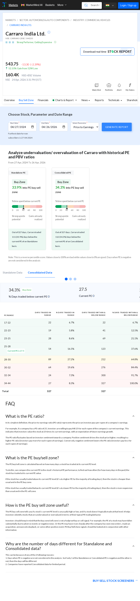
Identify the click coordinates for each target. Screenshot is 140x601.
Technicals (114, 100)
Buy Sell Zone (26, 100)
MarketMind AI (32, 5)
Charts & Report (63, 100)
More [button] (62, 5)
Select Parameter (80, 122)
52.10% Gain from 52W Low (23, 68)
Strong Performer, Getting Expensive (34, 42)
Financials (43, 100)
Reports (99, 100)
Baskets (50, 5)
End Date (45, 122)
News (85, 100)
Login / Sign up (128, 5)
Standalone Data (12, 272)
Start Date (14, 122)
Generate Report (116, 126)
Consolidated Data (40, 272)
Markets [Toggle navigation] (13, 5)
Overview (9, 100)
